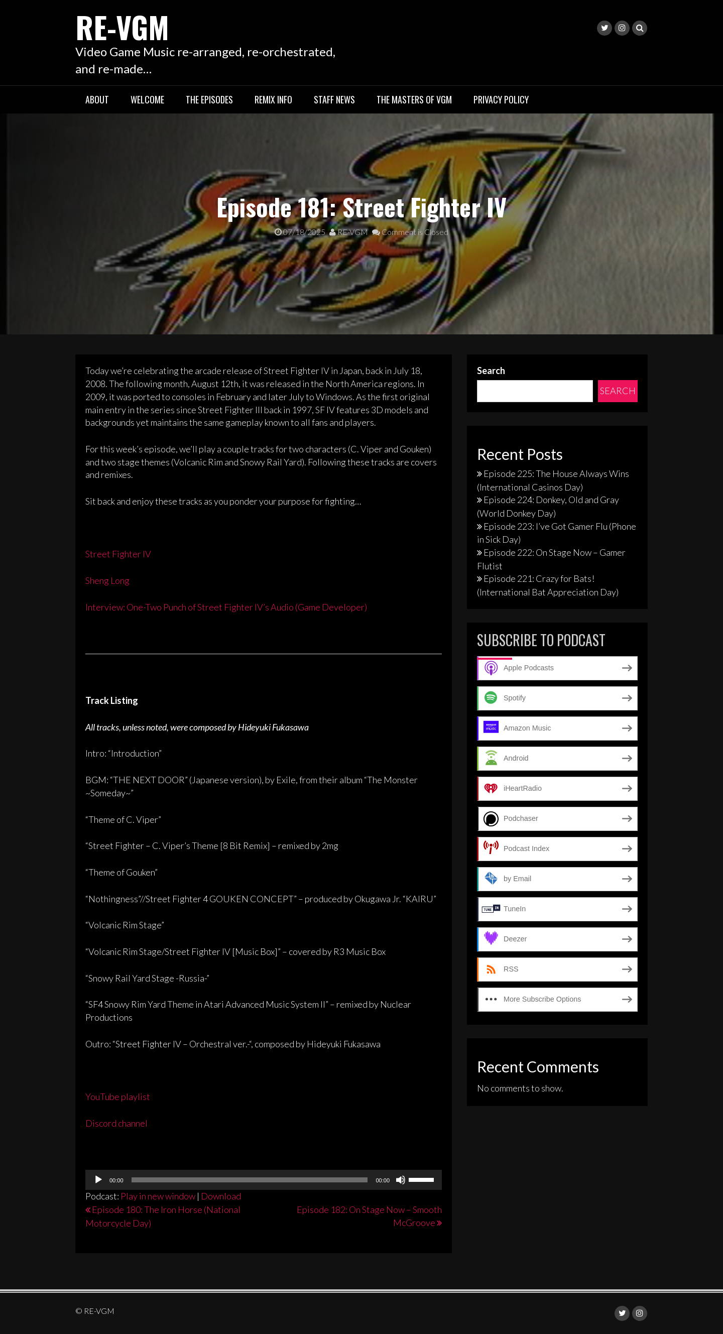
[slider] (250, 1179)
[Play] (98, 1180)
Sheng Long (107, 580)
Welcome (147, 99)
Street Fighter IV (118, 553)
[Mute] (401, 1180)
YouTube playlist (117, 1096)
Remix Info (273, 99)
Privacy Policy (501, 99)
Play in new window (157, 1195)
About (97, 99)
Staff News (334, 99)
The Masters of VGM (414, 99)
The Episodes (209, 99)
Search (491, 370)
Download (221, 1195)
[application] (263, 1180)
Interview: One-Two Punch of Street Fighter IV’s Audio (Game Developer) (226, 607)
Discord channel (116, 1123)
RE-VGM (123, 26)
